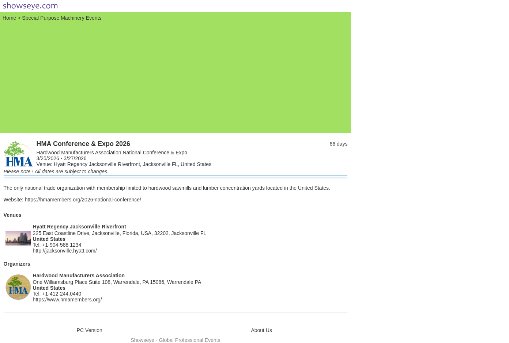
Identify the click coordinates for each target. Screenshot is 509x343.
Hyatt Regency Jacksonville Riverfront (79, 227)
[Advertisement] (175, 76)
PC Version (89, 330)
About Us (261, 330)
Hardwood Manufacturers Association (79, 275)
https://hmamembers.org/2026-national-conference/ (83, 200)
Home (9, 18)
